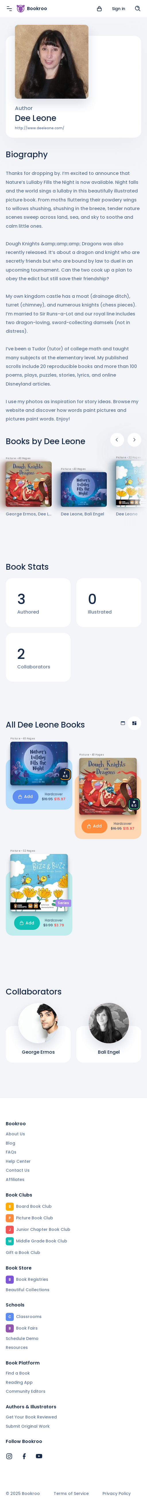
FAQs (11, 1152)
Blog (10, 1143)
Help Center (18, 1161)
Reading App (19, 1382)
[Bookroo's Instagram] (9, 1456)
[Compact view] (134, 723)
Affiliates (15, 1179)
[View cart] (99, 9)
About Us (15, 1134)
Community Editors (25, 1391)
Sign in (118, 9)
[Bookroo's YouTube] (39, 1456)
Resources (17, 1347)
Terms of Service (71, 1493)
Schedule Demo (22, 1338)
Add (25, 796)
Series (63, 902)
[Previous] (117, 440)
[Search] (138, 9)
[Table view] (123, 723)
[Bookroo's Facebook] (24, 1456)
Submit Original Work (28, 1426)
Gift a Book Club (23, 1252)
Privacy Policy (116, 1493)
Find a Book (18, 1373)
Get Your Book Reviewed (31, 1417)
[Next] (134, 440)
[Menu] (9, 9)
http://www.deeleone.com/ (39, 128)
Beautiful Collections (27, 1290)
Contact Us (18, 1170)
